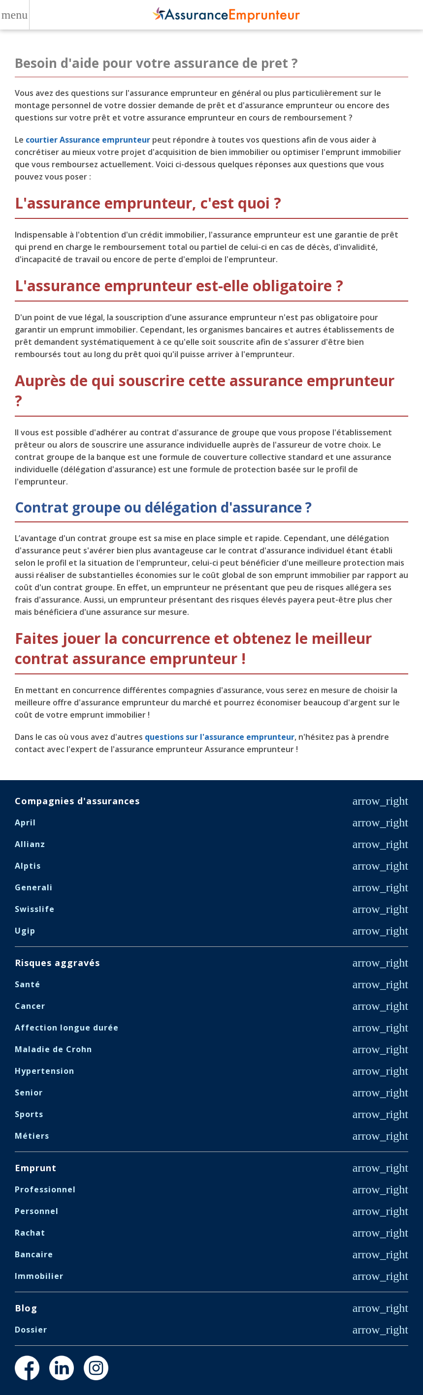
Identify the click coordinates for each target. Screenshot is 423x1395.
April (25, 822)
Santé (27, 984)
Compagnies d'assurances (77, 801)
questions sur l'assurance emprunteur (219, 736)
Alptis (28, 865)
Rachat (30, 1232)
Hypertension (44, 1070)
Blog (26, 1308)
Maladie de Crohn (53, 1049)
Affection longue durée (67, 1027)
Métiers (32, 1135)
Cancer (30, 1006)
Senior (29, 1092)
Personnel (37, 1211)
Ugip (25, 930)
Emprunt (36, 1168)
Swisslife (35, 909)
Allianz (30, 844)
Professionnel (45, 1189)
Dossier (31, 1329)
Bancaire (34, 1254)
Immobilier (39, 1276)
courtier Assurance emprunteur (88, 139)
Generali (34, 887)
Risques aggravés (57, 963)
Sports (29, 1114)
